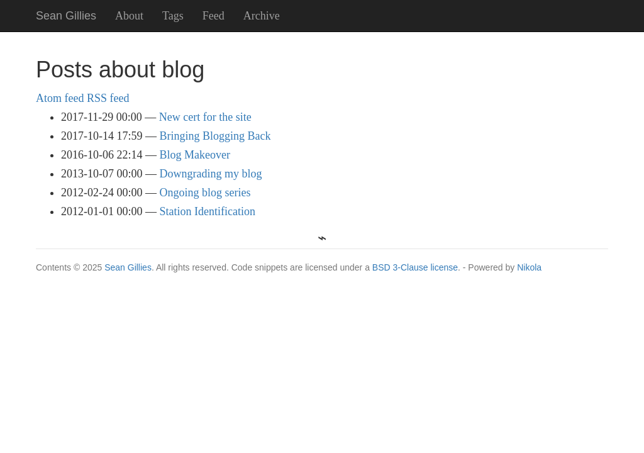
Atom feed (60, 98)
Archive (261, 15)
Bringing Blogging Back (215, 136)
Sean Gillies (128, 267)
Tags (173, 15)
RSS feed (108, 98)
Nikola (529, 267)
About (129, 15)
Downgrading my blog (211, 173)
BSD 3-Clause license (415, 267)
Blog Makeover (195, 154)
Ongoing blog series (205, 192)
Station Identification (207, 211)
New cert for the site (205, 117)
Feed (214, 15)
